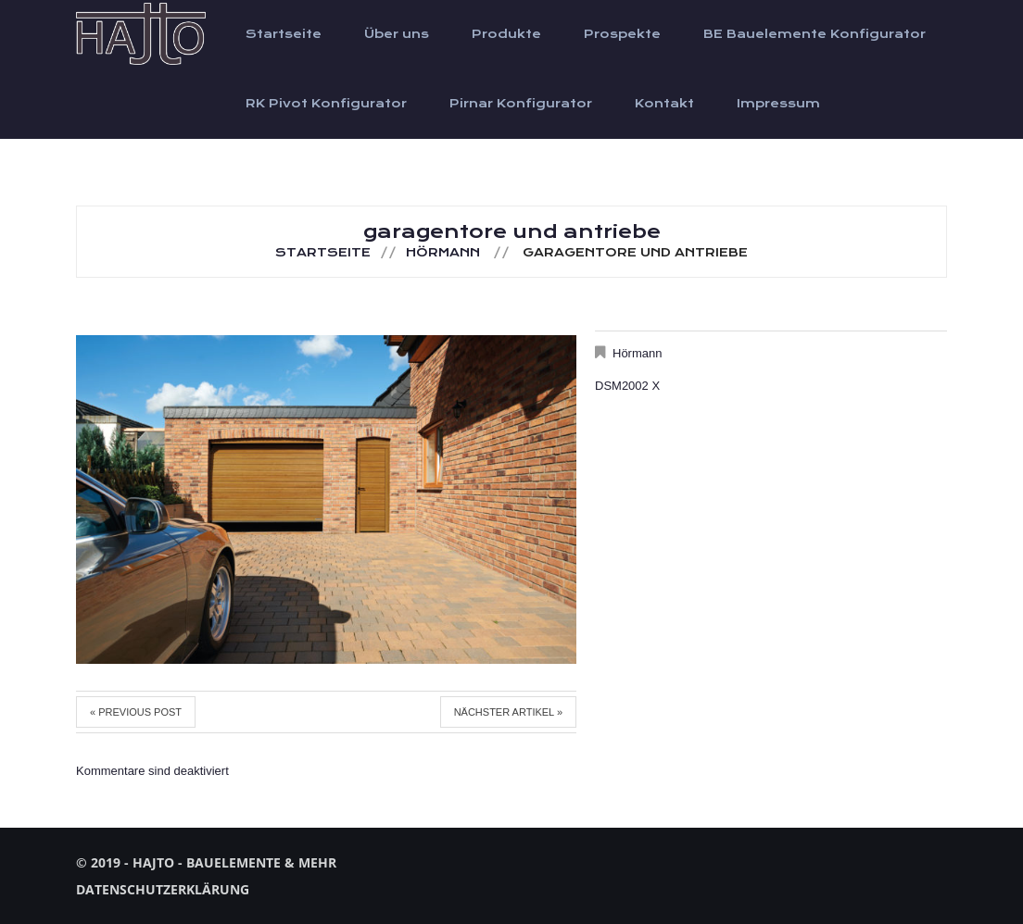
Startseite (284, 34)
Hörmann (443, 252)
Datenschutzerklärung (162, 889)
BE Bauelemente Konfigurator (814, 34)
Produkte (506, 34)
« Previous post (136, 712)
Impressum (778, 103)
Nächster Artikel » (508, 712)
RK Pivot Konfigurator (326, 103)
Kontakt (664, 103)
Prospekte (622, 34)
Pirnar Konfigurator (520, 103)
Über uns (396, 34)
